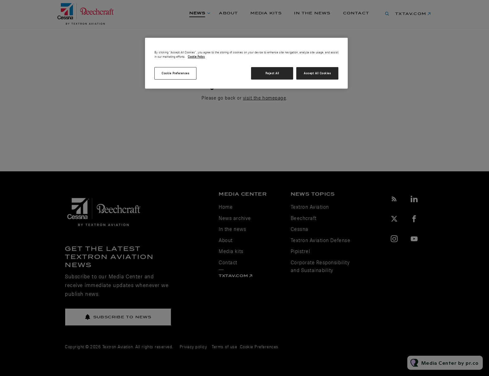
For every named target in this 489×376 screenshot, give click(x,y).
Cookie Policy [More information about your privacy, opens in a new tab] (196, 56)
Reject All (272, 73)
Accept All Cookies (317, 73)
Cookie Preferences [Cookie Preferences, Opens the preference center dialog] (175, 73)
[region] (246, 63)
